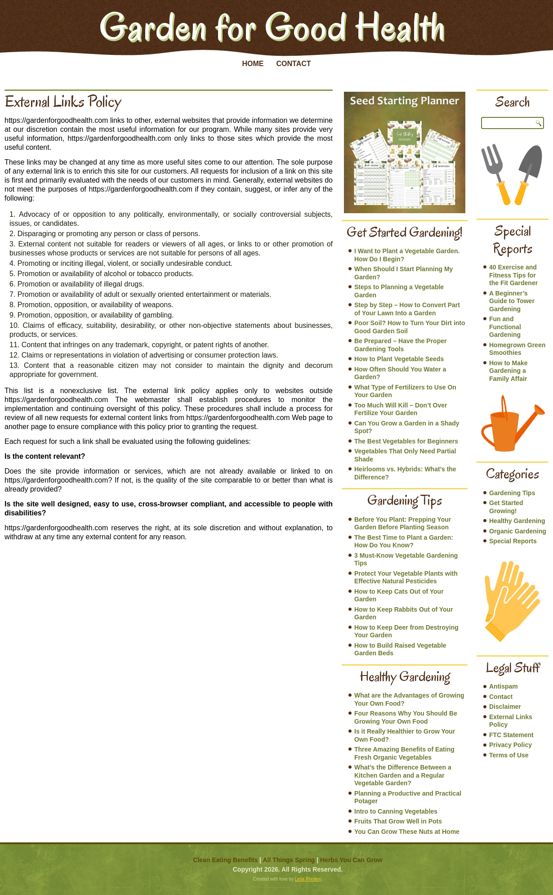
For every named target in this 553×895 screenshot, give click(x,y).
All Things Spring (289, 860)
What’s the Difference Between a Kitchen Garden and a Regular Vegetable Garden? (402, 775)
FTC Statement (511, 734)
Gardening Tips (512, 493)
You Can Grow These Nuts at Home (406, 831)
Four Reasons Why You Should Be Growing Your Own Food (405, 717)
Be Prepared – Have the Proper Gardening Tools (400, 345)
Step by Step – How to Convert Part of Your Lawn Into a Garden (407, 309)
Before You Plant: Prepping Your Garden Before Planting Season (402, 523)
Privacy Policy (510, 744)
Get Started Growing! (506, 507)
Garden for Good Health (272, 26)
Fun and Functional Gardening (505, 326)
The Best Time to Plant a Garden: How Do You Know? (403, 541)
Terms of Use (509, 755)
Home (252, 63)
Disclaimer (505, 706)
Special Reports (513, 541)
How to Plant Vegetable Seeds (399, 358)
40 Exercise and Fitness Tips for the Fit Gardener (513, 275)
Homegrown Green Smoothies (517, 349)
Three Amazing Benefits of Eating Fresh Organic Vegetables (404, 753)
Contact (293, 63)
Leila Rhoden (308, 879)
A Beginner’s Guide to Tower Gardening (512, 301)
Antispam (503, 686)
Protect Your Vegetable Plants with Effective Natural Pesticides (406, 577)
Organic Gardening (517, 531)
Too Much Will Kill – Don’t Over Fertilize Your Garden (400, 409)
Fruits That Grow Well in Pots (398, 821)
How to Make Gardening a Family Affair (508, 370)
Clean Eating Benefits (225, 860)
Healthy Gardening (517, 520)
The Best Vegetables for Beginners (406, 441)
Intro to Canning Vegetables (395, 811)
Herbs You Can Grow (351, 860)
